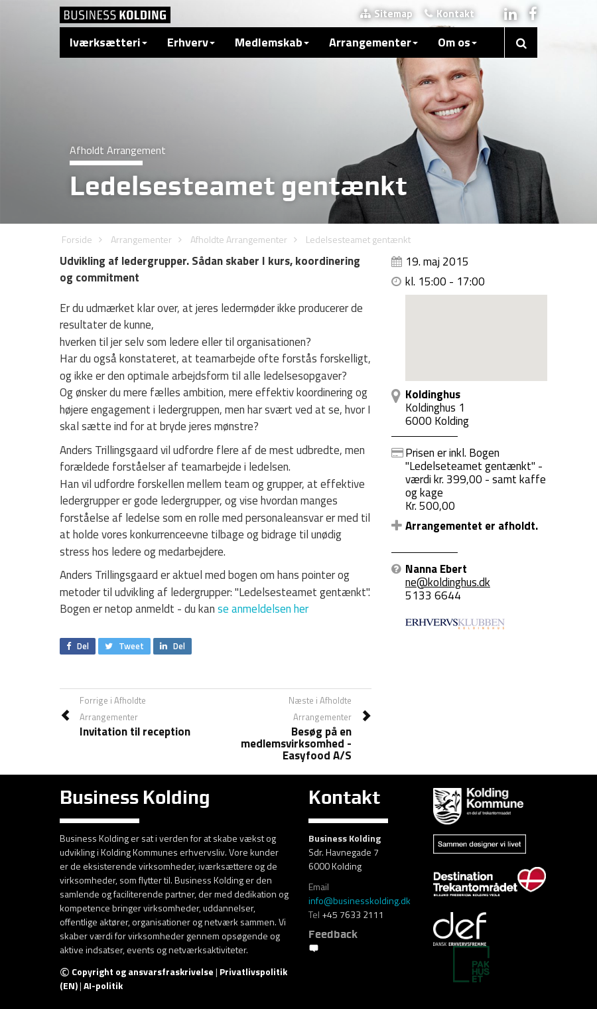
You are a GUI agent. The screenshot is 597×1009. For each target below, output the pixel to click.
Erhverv (191, 42)
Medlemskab (272, 42)
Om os (457, 42)
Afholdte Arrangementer (238, 239)
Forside (77, 239)
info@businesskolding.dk (359, 900)
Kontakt (449, 13)
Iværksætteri (108, 42)
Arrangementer (373, 42)
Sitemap (386, 13)
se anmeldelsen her (263, 608)
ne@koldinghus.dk (447, 582)
